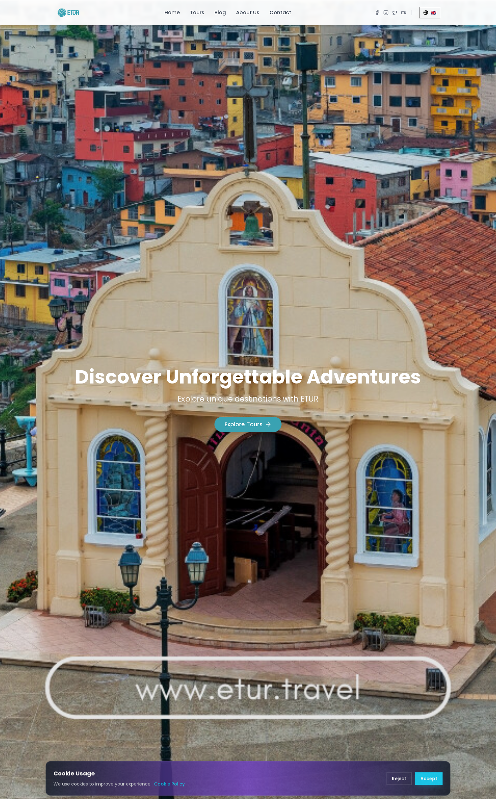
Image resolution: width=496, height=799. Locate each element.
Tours (197, 12)
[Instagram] (385, 12)
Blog (220, 12)
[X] (394, 12)
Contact (280, 12)
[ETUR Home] (68, 12)
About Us (247, 12)
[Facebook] (377, 12)
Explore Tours (248, 424)
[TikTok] (403, 12)
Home (172, 12)
